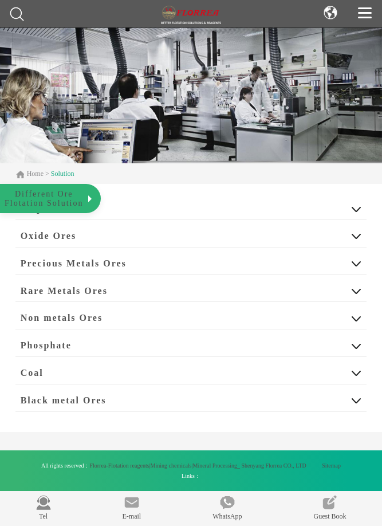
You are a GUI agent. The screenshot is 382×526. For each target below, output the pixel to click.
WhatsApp (227, 507)
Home (36, 174)
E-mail (132, 507)
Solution (62, 174)
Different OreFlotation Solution (44, 198)
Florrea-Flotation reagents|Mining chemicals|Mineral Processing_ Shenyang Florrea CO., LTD (198, 465)
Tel (43, 507)
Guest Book (329, 507)
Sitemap (331, 465)
